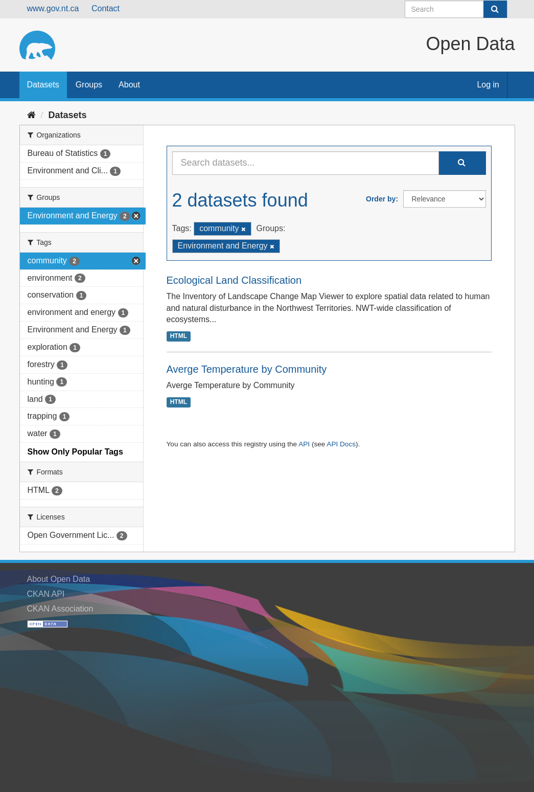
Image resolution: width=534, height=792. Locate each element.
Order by (381, 199)
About (129, 84)
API (304, 444)
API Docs (341, 444)
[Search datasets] (456, 9)
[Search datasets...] (305, 163)
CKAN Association (60, 608)
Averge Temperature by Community (247, 369)
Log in (488, 84)
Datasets (43, 84)
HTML (178, 336)
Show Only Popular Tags (75, 451)
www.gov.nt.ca (53, 8)
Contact (105, 8)
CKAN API (46, 594)
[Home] (31, 115)
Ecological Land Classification (234, 280)
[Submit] (495, 9)
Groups (89, 84)
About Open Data (58, 579)
